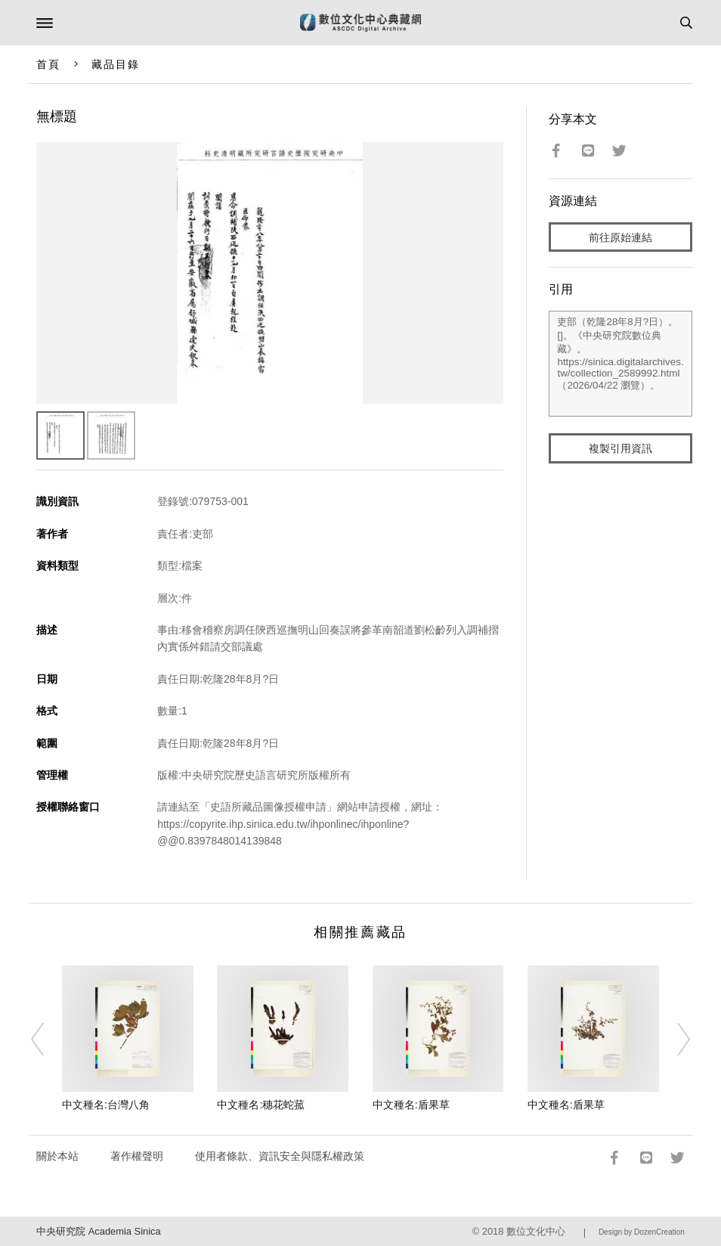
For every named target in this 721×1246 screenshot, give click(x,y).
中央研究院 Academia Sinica (98, 1231)
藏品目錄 (115, 64)
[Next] (673, 1039)
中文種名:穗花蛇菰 (261, 1105)
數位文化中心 (535, 1231)
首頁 (48, 64)
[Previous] (47, 1039)
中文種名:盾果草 (411, 1105)
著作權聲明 (136, 1156)
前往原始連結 (620, 237)
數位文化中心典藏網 (360, 23)
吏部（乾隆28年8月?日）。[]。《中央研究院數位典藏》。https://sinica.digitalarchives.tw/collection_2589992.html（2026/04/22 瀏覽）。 (620, 364)
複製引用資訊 (620, 448)
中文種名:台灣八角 (106, 1105)
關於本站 (57, 1156)
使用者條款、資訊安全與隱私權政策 (279, 1156)
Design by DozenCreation (642, 1232)
